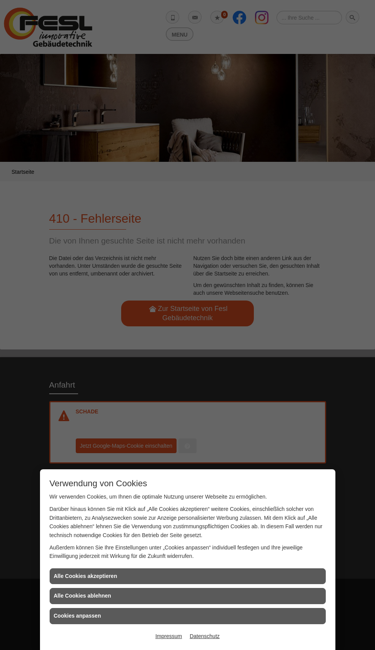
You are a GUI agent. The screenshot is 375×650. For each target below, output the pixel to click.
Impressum (168, 636)
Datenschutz (205, 636)
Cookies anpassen (77, 616)
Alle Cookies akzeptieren (85, 576)
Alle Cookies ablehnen (82, 596)
